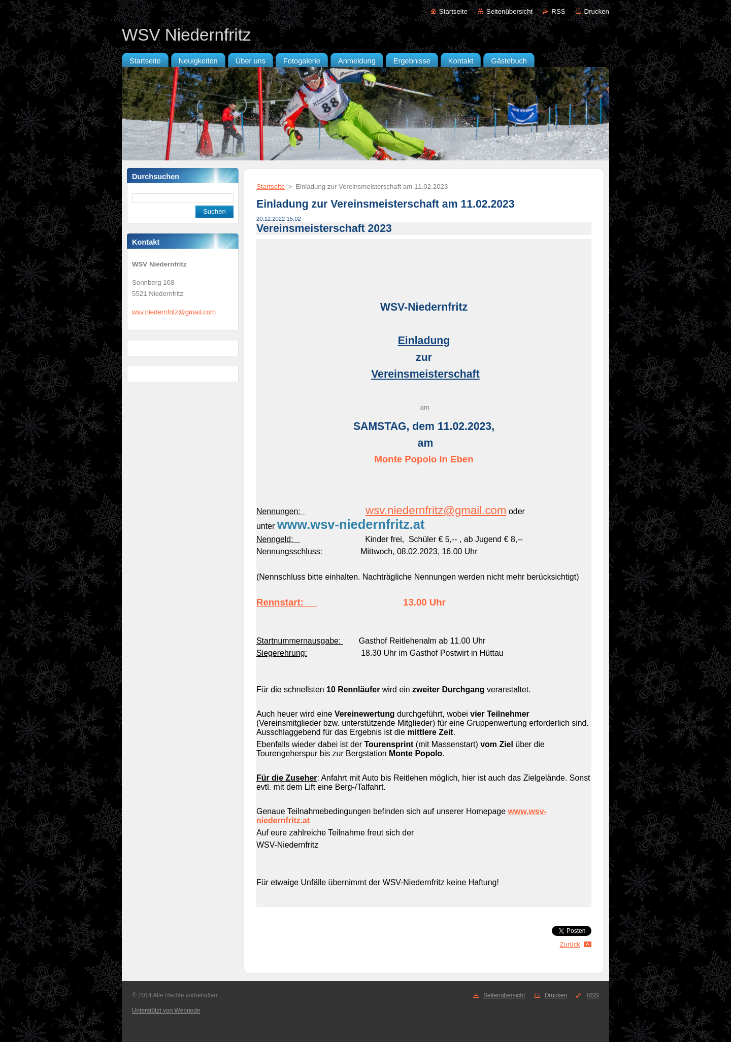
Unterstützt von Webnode (166, 1010)
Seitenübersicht (509, 11)
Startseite (453, 11)
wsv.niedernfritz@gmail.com (436, 510)
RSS (558, 11)
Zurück (569, 944)
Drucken (596, 11)
